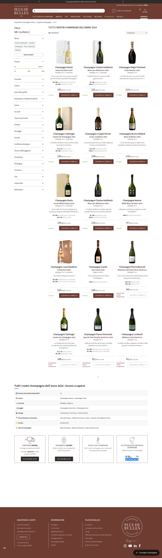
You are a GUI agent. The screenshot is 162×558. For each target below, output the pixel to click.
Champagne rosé (80, 398)
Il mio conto (55, 528)
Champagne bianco (67, 398)
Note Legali (89, 538)
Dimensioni (75, 16)
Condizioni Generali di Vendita (61, 535)
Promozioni (109, 16)
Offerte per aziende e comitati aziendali (98, 535)
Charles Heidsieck (21, 43)
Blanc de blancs (65, 428)
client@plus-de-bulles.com (26, 531)
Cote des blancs (65, 418)
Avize (87, 418)
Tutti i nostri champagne (42, 16)
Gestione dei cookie (92, 545)
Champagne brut (82, 408)
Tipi (66, 16)
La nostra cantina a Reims (93, 528)
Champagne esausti (57, 542)
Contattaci (23, 537)
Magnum (70, 403)
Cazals (17, 50)
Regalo (120, 16)
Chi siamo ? (89, 525)
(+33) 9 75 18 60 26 (23, 525)
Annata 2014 (64, 423)
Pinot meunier (83, 413)
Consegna (54, 525)
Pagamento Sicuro (57, 531)
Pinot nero (73, 413)
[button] (4, 548)
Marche (59, 16)
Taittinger (18, 47)
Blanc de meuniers (78, 428)
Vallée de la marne (78, 418)
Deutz (31, 43)
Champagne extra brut (68, 408)
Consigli (144, 16)
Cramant (93, 418)
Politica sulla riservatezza (93, 542)
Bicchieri (98, 16)
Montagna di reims (103, 418)
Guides (53, 545)
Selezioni (87, 16)
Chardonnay (64, 413)
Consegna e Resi (56, 538)
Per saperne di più (30, 459)
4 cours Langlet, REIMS (24, 545)
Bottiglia (63, 403)
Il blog (87, 531)
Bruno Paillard (29, 47)
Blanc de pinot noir (92, 428)
